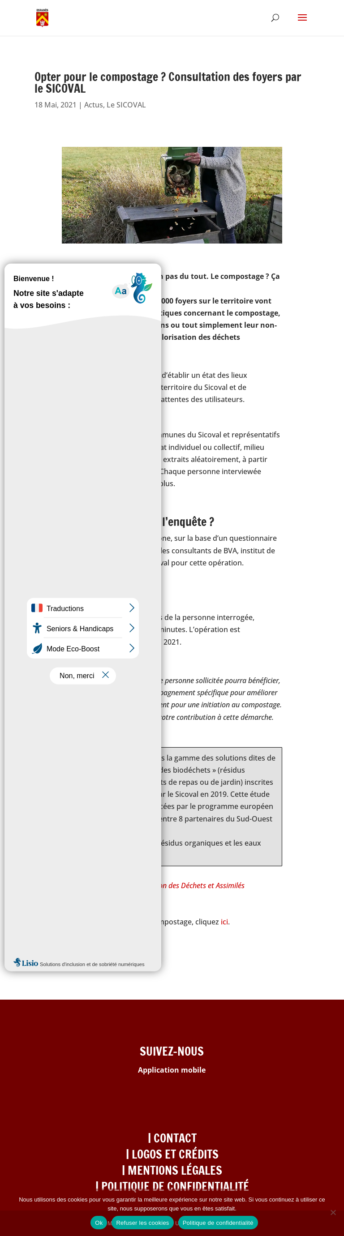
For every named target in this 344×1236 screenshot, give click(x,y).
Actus (93, 105)
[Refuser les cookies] (332, 1212)
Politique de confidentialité (218, 1222)
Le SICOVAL (126, 105)
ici (224, 922)
